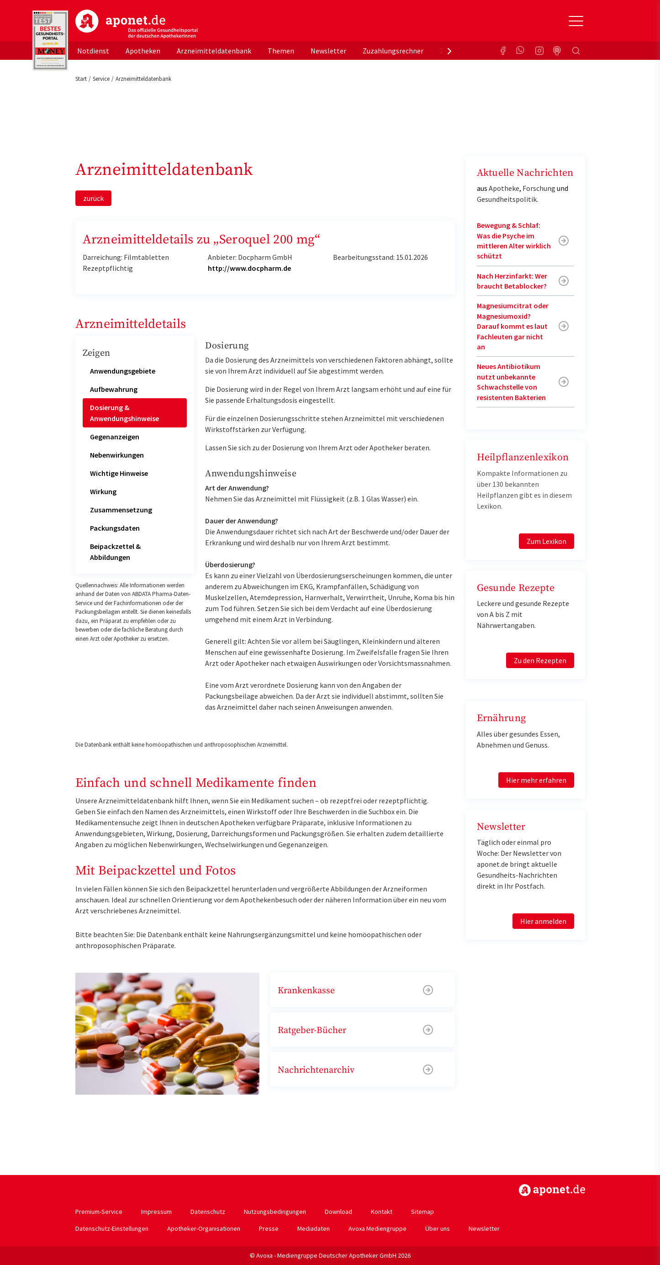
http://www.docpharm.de (249, 268)
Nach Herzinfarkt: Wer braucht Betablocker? (512, 280)
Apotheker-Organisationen (203, 1228)
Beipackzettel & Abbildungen (115, 552)
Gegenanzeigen (114, 436)
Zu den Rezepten (540, 660)
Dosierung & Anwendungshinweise (124, 413)
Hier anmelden (543, 921)
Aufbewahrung (113, 389)
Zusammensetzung (121, 509)
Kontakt (381, 1211)
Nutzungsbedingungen (275, 1211)
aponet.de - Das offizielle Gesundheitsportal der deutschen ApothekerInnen (136, 24)
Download (338, 1211)
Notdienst (93, 50)
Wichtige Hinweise (119, 473)
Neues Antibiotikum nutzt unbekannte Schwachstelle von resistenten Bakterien (511, 381)
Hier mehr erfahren (536, 780)
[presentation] (449, 51)
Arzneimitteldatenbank (214, 50)
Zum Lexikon (546, 541)
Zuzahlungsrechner (393, 50)
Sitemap (422, 1211)
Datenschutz (207, 1211)
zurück (93, 198)
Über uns (437, 1228)
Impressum (156, 1211)
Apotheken (143, 50)
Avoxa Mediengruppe (377, 1228)
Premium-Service (98, 1211)
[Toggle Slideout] (576, 21)
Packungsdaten (115, 527)
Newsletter (328, 50)
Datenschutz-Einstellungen (111, 1228)
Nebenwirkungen (117, 454)
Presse (269, 1228)
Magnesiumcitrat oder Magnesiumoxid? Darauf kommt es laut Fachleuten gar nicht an (513, 326)
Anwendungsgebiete (122, 370)
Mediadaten (313, 1228)
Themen (281, 50)
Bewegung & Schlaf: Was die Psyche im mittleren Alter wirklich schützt (514, 240)
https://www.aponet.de (552, 1190)
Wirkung (103, 491)
